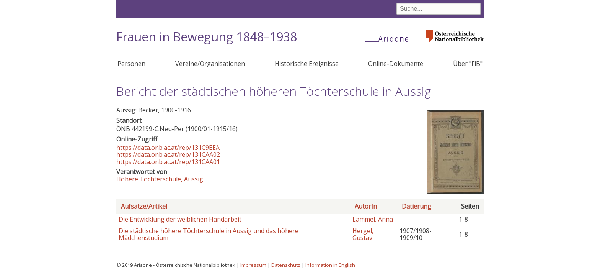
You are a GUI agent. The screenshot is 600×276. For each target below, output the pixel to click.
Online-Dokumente (395, 63)
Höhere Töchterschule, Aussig (159, 179)
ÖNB (123, 129)
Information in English (330, 264)
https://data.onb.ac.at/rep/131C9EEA (168, 147)
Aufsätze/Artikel (144, 206)
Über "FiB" (468, 63)
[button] (455, 191)
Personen (131, 63)
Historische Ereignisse (307, 63)
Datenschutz (285, 264)
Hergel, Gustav (362, 234)
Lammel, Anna (372, 219)
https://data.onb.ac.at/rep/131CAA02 (168, 154)
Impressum (253, 264)
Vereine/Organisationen (210, 63)
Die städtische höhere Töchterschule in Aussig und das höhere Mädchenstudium (208, 234)
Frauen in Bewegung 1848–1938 (206, 36)
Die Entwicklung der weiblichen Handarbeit (180, 219)
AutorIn (366, 206)
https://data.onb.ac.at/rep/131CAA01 (168, 162)
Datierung (416, 206)
